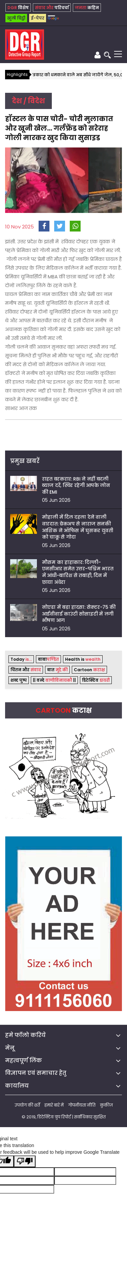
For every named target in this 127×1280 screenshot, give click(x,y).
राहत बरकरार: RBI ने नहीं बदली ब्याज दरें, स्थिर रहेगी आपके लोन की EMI (76, 485)
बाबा (48, 659)
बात (57, 670)
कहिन (87, 7)
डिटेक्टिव (96, 680)
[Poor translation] (25, 1161)
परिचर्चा (52, 7)
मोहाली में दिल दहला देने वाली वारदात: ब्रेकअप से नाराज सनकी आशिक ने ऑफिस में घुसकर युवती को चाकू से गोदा (77, 527)
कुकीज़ (106, 1105)
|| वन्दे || (54, 680)
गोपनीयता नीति (82, 1105)
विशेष (18, 7)
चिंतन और (25, 670)
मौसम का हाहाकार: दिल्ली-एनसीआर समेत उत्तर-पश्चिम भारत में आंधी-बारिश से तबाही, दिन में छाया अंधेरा (77, 572)
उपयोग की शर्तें (27, 1105)
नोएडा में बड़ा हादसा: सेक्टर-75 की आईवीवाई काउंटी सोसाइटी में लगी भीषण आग (79, 614)
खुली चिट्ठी (16, 18)
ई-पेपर (37, 18)
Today (21, 659)
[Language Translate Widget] (51, 16)
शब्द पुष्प (18, 680)
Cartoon (89, 670)
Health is (83, 659)
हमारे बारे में (54, 1105)
